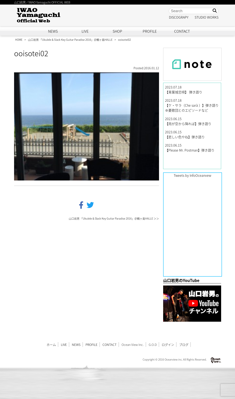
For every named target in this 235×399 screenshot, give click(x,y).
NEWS (53, 31)
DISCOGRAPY (178, 17)
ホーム (51, 344)
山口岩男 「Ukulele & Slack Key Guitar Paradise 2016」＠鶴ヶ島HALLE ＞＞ (114, 218)
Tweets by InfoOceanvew (192, 175)
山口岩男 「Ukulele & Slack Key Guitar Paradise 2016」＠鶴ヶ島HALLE (70, 40)
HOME (18, 40)
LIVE (85, 31)
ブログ (183, 344)
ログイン (168, 344)
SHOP (117, 31)
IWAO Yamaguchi (38, 15)
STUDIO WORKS (206, 17)
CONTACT (182, 31)
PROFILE (150, 31)
